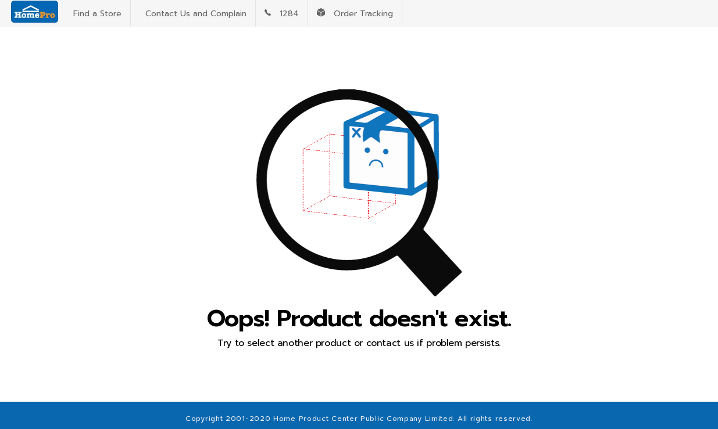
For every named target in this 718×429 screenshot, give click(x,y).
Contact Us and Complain (193, 14)
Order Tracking (355, 14)
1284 (282, 14)
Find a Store (94, 14)
